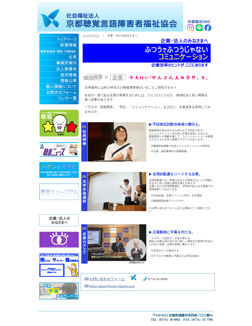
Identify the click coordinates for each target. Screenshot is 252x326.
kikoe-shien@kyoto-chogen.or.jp (110, 286)
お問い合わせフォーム (105, 279)
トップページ (91, 35)
